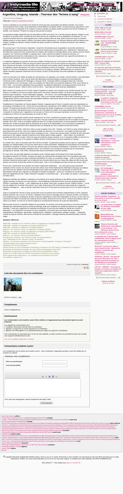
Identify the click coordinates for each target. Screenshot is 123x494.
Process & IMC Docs (31, 448)
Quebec (39, 423)
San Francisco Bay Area (100, 443)
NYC (11, 443)
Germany (31, 428)
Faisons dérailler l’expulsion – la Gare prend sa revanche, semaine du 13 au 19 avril (107, 198)
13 (119, 76)
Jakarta (8, 425)
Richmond (46, 443)
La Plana (64, 428)
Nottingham (40, 430)
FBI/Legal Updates (8, 448)
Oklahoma (17, 443)
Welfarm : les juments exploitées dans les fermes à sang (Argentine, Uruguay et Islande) (36, 241)
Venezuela (59, 434)
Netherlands (10, 430)
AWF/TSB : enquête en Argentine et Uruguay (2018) (22, 227)
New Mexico (91, 441)
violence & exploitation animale (22, 21)
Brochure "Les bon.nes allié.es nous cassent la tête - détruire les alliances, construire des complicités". (107, 249)
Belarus (52, 427)
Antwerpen (22, 427)
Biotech (4, 454)
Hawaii (109, 439)
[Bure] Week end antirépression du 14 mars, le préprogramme (111, 216)
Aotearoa (5, 436)
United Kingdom (49, 432)
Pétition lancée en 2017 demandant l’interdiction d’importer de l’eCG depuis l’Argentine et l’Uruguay (41, 247)
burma (4, 425)
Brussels (74, 427)
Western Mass (65, 445)
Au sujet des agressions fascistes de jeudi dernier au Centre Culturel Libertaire (108, 69)
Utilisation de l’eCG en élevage (14, 245)
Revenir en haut (108, 82)
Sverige (10, 432)
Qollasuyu (21, 434)
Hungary (44, 428)
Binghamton (53, 439)
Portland (40, 443)
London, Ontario (7, 423)
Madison (27, 441)
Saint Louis (71, 443)
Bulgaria (80, 427)
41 (119, 277)
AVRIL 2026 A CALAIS (103, 28)
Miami (36, 441)
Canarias (13, 421)
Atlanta (15, 439)
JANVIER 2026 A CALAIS (104, 57)
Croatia (91, 427)
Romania (100, 430)
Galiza (26, 428)
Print (3, 450)
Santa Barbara (114, 443)
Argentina (64, 432)
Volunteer (45, 448)
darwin (21, 436)
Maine (32, 441)
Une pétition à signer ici (12, 257)
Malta (104, 428)
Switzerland (17, 432)
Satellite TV (13, 450)
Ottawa (33, 423)
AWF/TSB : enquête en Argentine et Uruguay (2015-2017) (24, 225)
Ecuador (113, 432)
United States (6, 452)
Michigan (42, 441)
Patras (72, 430)
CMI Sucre (99, 432)
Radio (7, 450)
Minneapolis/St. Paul (60, 441)
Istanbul (55, 428)
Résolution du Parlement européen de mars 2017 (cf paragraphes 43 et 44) (31, 249)
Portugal (90, 430)
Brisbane (11, 436)
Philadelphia (25, 443)
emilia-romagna (104, 427)
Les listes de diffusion (104, 19)
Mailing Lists (19, 448)
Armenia (29, 427)
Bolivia (70, 432)
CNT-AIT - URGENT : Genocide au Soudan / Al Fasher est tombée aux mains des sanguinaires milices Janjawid (108, 270)
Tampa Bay (28, 445)
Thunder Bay (46, 423)
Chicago (81, 439)
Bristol (69, 427)
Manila (22, 425)
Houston (115, 439)
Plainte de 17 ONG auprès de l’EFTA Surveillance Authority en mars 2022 (30, 253)
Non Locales (108, 87)
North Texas (6, 443)
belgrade (63, 427)
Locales (108, 25)
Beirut (10, 446)
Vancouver (55, 423)
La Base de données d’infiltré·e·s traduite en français (107, 156)
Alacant (10, 427)
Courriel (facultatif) (13, 365)
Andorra (15, 427)
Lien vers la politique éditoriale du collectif (19, 339)
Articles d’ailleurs (108, 193)
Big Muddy (45, 439)
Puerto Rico (14, 434)
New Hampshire (73, 441)
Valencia (58, 432)
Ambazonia (6, 421)
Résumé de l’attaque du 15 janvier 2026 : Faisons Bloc (107, 62)
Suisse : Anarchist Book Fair (105, 120)
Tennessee (36, 445)
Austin (20, 439)
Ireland (49, 428)
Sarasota (16, 445)
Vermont (57, 445)
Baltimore (38, 439)
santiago (34, 434)
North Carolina (110, 441)
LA (23, 441)
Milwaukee (49, 441)
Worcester (73, 445)
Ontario (28, 423)
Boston (60, 439)
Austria (39, 427)
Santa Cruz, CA (7, 445)
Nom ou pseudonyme (14, 361)
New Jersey (83, 441)
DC (106, 439)
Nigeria (35, 421)
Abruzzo (4, 427)
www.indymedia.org (8, 420)
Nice (16, 430)
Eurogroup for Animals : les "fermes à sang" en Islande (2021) (26, 237)
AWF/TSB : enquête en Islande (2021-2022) (19, 233)
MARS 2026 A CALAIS (103, 32)
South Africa (42, 421)
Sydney (50, 436)
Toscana (29, 432)
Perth (43, 436)
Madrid (100, 428)
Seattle (21, 445)
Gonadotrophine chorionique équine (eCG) (19, 243)
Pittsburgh (33, 443)
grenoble (38, 428)
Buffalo (65, 439)
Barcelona (45, 427)
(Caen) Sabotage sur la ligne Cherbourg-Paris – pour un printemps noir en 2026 (105, 91)
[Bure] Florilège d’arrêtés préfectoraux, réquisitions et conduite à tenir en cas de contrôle (108, 113)
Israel (14, 446)
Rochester (53, 443)
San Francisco (87, 443)
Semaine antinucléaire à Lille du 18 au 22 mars (110, 50)
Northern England (24, 430)
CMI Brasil (92, 432)
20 (119, 125)
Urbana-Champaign (47, 445)
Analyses (108, 136)
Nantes (115, 428)
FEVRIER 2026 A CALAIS (104, 37)
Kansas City (17, 441)
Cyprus (96, 427)
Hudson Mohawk (7, 441)
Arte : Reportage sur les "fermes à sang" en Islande (22, 239)
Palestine (19, 446)
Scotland (5, 432)
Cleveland (87, 439)
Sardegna (111, 430)
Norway (33, 430)
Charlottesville (73, 439)
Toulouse (34, 432)
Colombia (106, 432)
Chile (80, 432)
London (95, 428)
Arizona (4, 439)
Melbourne (37, 436)
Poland (84, 430)
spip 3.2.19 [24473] (73, 466)
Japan (13, 425)
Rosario (28, 434)
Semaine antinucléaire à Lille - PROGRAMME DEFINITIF (110, 43)
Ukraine (40, 432)
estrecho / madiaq (22, 421)
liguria (73, 428)
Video (19, 450)
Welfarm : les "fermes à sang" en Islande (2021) (21, 235)
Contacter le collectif (104, 22)
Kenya (31, 421)
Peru (8, 434)
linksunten (81, 428)
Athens (34, 427)
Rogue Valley (62, 443)
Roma (95, 430)
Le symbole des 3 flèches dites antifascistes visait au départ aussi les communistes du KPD (108, 238)
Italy (59, 428)
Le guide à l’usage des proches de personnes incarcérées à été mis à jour (111, 100)
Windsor (67, 423)
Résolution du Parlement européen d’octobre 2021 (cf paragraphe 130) (29, 251)
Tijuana (39, 434)
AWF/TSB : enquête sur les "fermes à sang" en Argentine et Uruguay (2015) (31, 223)
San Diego (78, 443)
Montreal (23, 423)
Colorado (94, 439)
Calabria (86, 427)
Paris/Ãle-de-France (63, 430)
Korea (18, 425)
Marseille (109, 428)
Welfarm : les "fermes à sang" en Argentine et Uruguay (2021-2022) (28, 231)
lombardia (88, 428)
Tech (40, 448)
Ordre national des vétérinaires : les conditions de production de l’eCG (30, 255)
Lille (76, 428)
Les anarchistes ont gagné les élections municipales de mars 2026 (111, 206)
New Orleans (100, 441)
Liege (69, 428)
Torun (23, 432)
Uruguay (45, 434)
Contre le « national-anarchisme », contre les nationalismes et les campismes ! (110, 142)
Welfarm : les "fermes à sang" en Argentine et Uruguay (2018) (26, 229)
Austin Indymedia (29, 439)
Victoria (61, 423)
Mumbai (8, 437)
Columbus (101, 439)
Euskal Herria (19, 428)
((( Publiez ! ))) (102, 13)
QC (26, 425)
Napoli (4, 430)
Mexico (4, 434)
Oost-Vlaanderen (50, 430)
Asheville (10, 439)
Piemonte (78, 430)
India (3, 437)
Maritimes (16, 423)
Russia (105, 430)
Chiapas (75, 432)
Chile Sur (85, 432)
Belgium (57, 427)
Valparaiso (52, 434)
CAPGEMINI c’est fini (103, 106)
